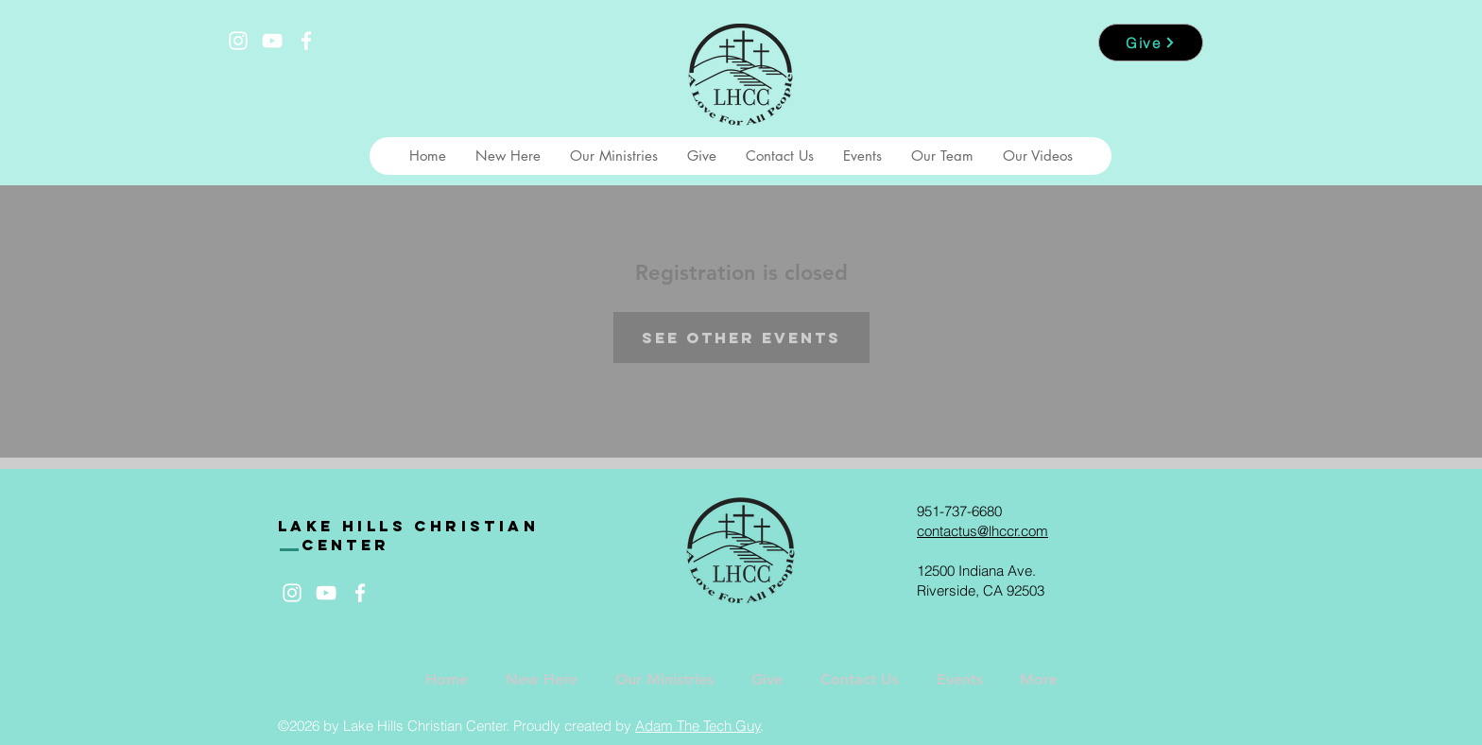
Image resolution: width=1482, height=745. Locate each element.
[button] (507, 156)
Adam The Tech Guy (698, 726)
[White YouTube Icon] (272, 40)
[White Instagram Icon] (238, 40)
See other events (741, 337)
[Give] (1150, 42)
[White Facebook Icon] (306, 40)
